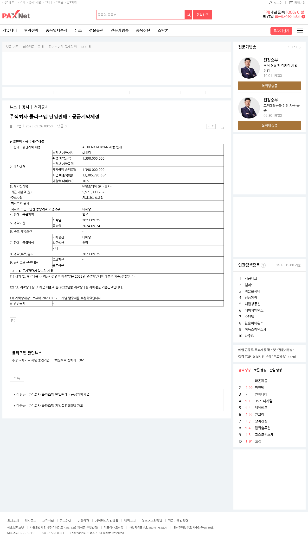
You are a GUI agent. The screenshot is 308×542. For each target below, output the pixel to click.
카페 (22, 2)
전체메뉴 (300, 31)
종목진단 (143, 30)
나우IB (249, 336)
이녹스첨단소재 (256, 329)
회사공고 (30, 521)
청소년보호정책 (152, 521)
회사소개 (13, 521)
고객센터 (48, 521)
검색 (188, 14)
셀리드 (249, 285)
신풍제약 (251, 297)
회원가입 (300, 2)
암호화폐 (72, 2)
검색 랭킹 (244, 370)
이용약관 (83, 521)
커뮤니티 (9, 30)
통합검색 (202, 14)
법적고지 (130, 521)
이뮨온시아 (252, 291)
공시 (25, 107)
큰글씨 (213, 126)
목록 (17, 378)
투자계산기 (281, 31)
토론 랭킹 (260, 370)
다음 (300, 47)
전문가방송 (120, 30)
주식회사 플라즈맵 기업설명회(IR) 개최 (55, 405)
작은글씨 (208, 126)
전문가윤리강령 (178, 521)
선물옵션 (96, 30)
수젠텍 (249, 316)
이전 (288, 47)
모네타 (48, 2)
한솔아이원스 (254, 323)
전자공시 (41, 107)
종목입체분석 (56, 30)
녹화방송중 (269, 86)
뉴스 (78, 30)
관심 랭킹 (276, 370)
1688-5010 (26, 533)
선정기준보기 (263, 265)
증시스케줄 (35, 2)
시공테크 (251, 278)
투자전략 (31, 30)
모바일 (59, 2)
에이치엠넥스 (254, 310)
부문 (9, 47)
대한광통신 (252, 304)
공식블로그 (10, 2)
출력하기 (221, 126)
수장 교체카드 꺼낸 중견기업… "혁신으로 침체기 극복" (48, 360)
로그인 (278, 2)
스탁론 (163, 30)
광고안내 (65, 521)
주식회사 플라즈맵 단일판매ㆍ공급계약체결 (59, 394)
